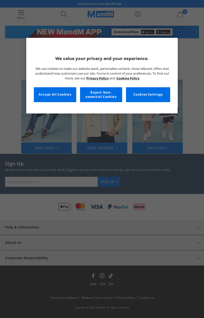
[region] (102, 75)
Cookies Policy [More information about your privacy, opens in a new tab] (127, 78)
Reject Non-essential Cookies (101, 94)
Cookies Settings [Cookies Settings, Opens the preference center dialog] (148, 94)
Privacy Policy (97, 78)
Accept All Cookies (55, 94)
